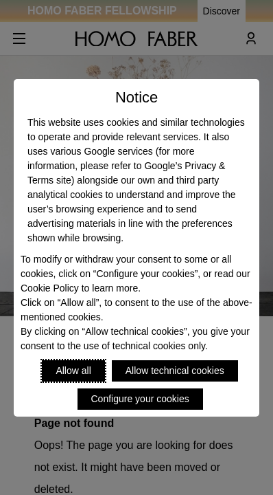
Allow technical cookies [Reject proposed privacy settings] (175, 370)
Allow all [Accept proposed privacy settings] (73, 370)
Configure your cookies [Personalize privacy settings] (140, 398)
